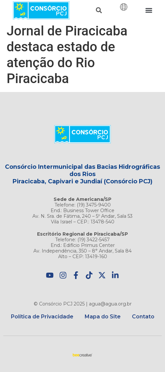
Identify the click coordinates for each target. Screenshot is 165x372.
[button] (98, 10)
